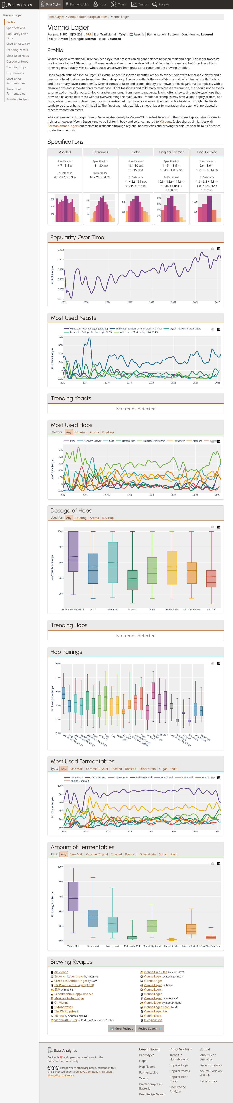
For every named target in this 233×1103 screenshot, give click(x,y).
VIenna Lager (153, 981)
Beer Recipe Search (152, 1094)
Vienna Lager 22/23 (157, 1007)
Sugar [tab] (163, 769)
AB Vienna (61, 972)
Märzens (165, 122)
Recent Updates (211, 1065)
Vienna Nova (152, 1016)
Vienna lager (152, 1003)
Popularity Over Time (17, 36)
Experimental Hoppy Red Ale (73, 994)
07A (88, 34)
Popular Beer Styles (178, 1079)
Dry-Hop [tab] (108, 432)
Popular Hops (179, 1065)
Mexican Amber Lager (69, 998)
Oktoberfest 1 (63, 1007)
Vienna (59, 1016)
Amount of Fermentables (15, 91)
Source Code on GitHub (211, 1073)
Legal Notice (208, 1081)
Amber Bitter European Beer (87, 17)
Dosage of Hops (17, 61)
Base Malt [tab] (76, 769)
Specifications (15, 28)
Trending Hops (16, 67)
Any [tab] (68, 432)
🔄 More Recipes (121, 1029)
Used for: (57, 432)
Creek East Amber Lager (70, 981)
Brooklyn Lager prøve (69, 976)
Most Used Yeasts (18, 44)
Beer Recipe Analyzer (178, 1089)
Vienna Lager (12, 15)
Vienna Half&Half (155, 972)
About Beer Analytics (208, 1057)
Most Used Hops (17, 56)
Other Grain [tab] (148, 769)
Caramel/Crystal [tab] (97, 769)
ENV (57, 989)
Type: (54, 768)
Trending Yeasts (17, 50)
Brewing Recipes (17, 99)
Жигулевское (153, 1020)
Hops (142, 1061)
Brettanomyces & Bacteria (151, 1086)
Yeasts (143, 1078)
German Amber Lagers (63, 126)
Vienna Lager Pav (155, 1011)
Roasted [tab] (130, 769)
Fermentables (148, 1072)
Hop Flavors (147, 1067)
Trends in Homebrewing (179, 1057)
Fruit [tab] (173, 769)
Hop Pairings (15, 73)
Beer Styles (56, 17)
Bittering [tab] (81, 432)
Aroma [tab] (94, 432)
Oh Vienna (61, 1003)
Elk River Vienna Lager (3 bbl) (74, 985)
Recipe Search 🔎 (150, 1029)
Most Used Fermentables (15, 81)
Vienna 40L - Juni (65, 1020)
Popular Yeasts (180, 1071)
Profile (10, 22)
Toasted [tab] (116, 769)
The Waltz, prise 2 (66, 1011)
